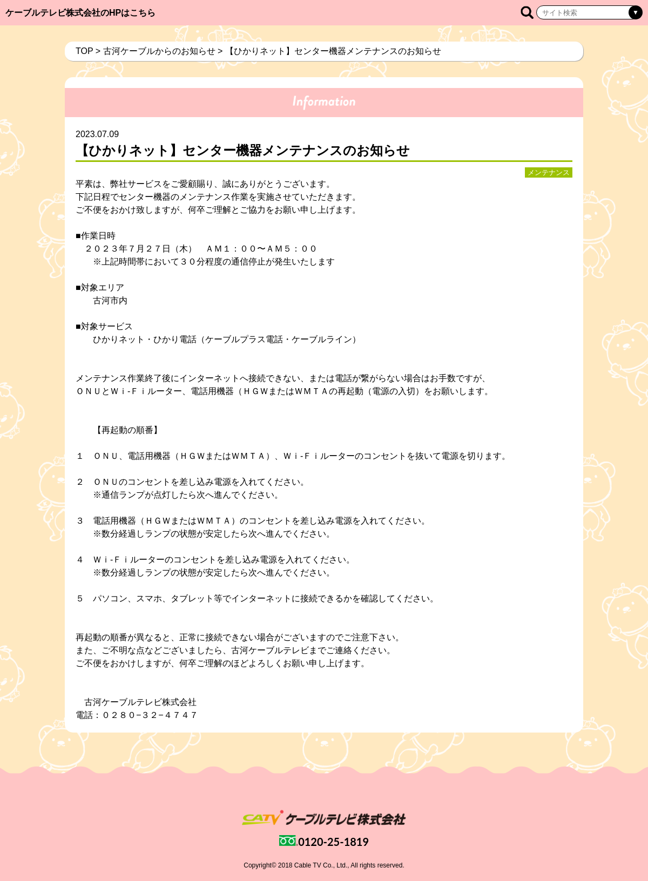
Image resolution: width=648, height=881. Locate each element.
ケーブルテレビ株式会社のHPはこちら (80, 12)
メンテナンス (549, 172)
